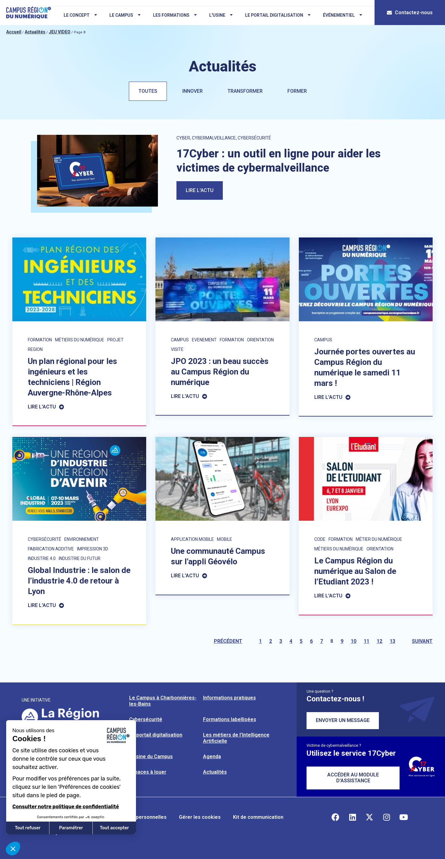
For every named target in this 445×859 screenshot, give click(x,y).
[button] (13, 848)
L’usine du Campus (151, 756)
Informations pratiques (229, 698)
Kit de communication (258, 817)
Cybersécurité (145, 719)
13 (392, 641)
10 (353, 641)
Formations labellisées (229, 719)
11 (366, 641)
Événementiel (342, 15)
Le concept (80, 15)
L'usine (221, 15)
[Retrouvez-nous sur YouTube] (403, 817)
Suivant (422, 641)
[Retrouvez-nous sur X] (369, 817)
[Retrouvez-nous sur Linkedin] (352, 817)
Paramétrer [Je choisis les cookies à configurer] (71, 828)
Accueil (13, 31)
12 (379, 641)
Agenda (212, 756)
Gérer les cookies (200, 817)
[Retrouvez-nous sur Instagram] (386, 817)
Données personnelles (140, 817)
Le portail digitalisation (278, 15)
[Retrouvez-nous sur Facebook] (335, 817)
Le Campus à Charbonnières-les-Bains (163, 701)
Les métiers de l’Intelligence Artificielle (236, 738)
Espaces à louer (147, 772)
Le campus (125, 15)
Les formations (175, 15)
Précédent (228, 641)
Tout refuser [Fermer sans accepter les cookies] (27, 828)
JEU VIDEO (59, 31)
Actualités (35, 31)
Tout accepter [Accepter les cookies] (114, 828)
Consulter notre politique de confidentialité (65, 807)
